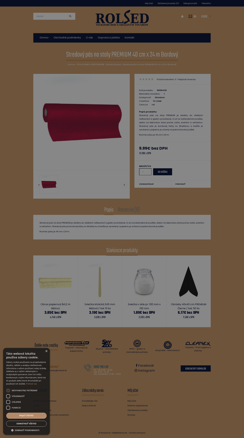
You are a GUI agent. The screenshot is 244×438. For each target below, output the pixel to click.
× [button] (46, 351)
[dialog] (122, 219)
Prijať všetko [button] (26, 415)
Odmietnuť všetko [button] (26, 423)
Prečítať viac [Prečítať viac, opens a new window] (31, 383)
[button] (26, 430)
